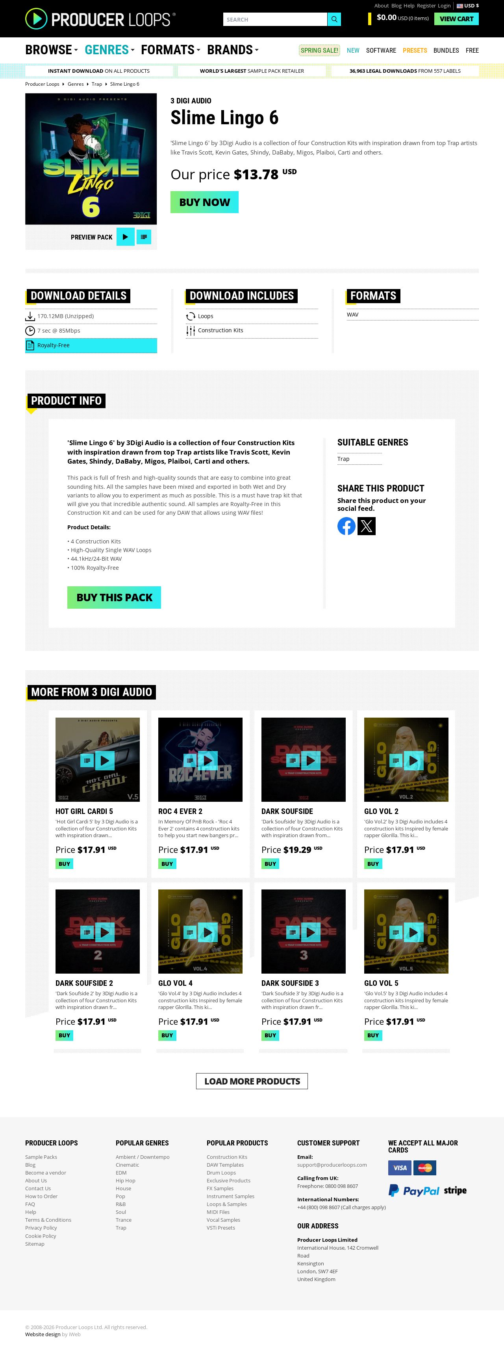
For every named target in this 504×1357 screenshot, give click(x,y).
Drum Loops (221, 1172)
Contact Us (38, 1188)
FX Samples (220, 1188)
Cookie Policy (40, 1236)
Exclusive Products (228, 1180)
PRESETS (415, 50)
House (123, 1188)
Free (472, 50)
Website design (43, 1334)
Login (444, 5)
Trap (343, 458)
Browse (48, 49)
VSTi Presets (221, 1227)
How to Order (41, 1196)
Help (409, 5)
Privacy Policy (41, 1227)
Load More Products (252, 1081)
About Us (36, 1180)
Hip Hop (125, 1180)
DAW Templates (225, 1165)
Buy (64, 863)
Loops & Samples (227, 1204)
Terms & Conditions (48, 1220)
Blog (396, 5)
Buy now (204, 202)
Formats (168, 49)
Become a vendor (45, 1172)
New (353, 50)
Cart (456, 18)
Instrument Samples (230, 1196)
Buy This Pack (114, 597)
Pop (120, 1196)
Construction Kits (227, 1157)
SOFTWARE (381, 50)
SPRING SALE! (319, 50)
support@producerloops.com (332, 1165)
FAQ (30, 1204)
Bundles (446, 50)
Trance (124, 1220)
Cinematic (127, 1165)
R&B (121, 1204)
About (381, 5)
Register (426, 5)
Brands (230, 49)
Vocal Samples (223, 1220)
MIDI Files (218, 1212)
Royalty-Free (53, 345)
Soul (121, 1212)
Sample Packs (41, 1157)
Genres (107, 49)
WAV (352, 314)
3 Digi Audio (190, 100)
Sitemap (34, 1244)
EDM (121, 1172)
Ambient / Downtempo (143, 1157)
